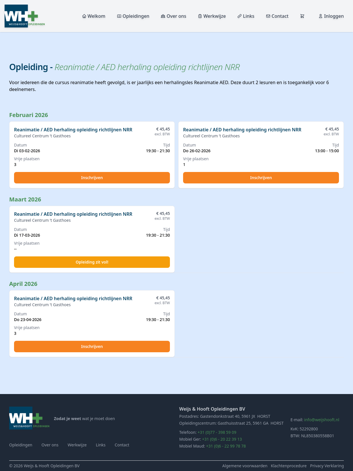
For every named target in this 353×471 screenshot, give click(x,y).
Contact (277, 16)
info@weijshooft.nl (321, 419)
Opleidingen (133, 16)
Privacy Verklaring (327, 465)
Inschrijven (92, 177)
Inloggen (331, 16)
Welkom (93, 16)
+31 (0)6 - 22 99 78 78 (226, 446)
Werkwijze (212, 16)
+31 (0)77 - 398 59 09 (217, 432)
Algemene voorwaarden (244, 465)
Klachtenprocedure (289, 465)
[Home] (29, 418)
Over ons (173, 16)
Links (245, 16)
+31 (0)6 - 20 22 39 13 (222, 439)
